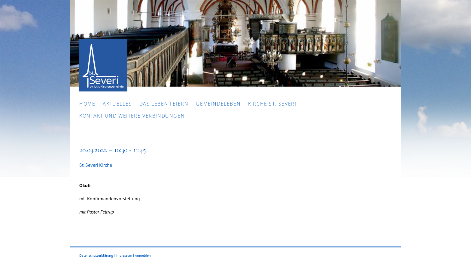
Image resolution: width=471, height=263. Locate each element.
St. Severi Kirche (95, 165)
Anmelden (143, 255)
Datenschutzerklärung (96, 255)
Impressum (124, 255)
